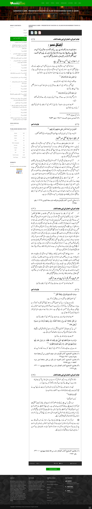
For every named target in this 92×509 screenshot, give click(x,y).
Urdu (79, 3)
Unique (15, 133)
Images (15, 147)
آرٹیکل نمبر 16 (24, 91)
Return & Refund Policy (51, 481)
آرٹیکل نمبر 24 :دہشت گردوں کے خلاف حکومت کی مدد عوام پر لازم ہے (19, 118)
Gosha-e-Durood (50, 492)
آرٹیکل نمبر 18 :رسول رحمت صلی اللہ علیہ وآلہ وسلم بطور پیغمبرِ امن (19, 99)
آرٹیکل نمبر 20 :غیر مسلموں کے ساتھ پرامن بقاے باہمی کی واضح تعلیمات (19, 106)
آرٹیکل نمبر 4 (24, 51)
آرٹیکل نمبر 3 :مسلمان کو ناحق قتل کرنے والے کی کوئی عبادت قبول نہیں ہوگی (19, 46)
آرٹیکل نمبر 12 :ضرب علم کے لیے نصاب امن (19, 78)
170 (24, 145)
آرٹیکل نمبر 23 (24, 115)
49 (23, 138)
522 (24, 140)
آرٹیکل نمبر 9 (24, 67)
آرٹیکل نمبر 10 (24, 70)
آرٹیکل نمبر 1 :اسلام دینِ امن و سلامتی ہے (19, 38)
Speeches (49, 487)
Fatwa (48, 489)
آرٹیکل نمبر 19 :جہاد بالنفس (21, 102)
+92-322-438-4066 (70, 487)
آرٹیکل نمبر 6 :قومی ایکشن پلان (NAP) (19, 58)
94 (23, 135)
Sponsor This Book (53, 469)
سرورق (25, 30)
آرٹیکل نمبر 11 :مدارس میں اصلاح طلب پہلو (18, 73)
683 (24, 133)
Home (42, 3)
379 (24, 152)
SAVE (61, 463)
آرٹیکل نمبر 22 (24, 112)
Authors (70, 3)
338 (24, 150)
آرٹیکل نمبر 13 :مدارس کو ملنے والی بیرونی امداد (19, 82)
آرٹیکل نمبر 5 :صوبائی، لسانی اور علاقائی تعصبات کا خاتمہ (20, 54)
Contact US (49, 500)
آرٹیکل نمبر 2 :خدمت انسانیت (21, 42)
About (47, 3)
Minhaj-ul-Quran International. (24, 506)
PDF (15, 150)
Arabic (15, 138)
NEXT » (37, 463)
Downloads (63, 3)
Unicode (15, 145)
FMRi (48, 495)
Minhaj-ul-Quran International (52, 484)
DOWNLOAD (73, 463)
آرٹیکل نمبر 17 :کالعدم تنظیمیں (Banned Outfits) (18, 95)
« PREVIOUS (32, 463)
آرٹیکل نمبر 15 (24, 88)
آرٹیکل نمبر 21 (24, 109)
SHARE (56, 463)
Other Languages (15, 143)
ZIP (15, 152)
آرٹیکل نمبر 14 (24, 86)
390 (24, 147)
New (75, 3)
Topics (52, 3)
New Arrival (14, 123)
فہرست (25, 32)
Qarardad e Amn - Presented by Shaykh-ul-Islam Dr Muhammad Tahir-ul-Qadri (42, 13)
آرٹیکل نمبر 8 (24, 65)
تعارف (25, 35)
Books (57, 3)
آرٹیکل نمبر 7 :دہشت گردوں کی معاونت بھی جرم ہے (20, 61)
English (15, 135)
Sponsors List (49, 497)
